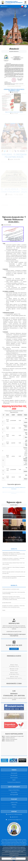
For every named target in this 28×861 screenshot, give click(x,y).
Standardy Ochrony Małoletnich (14, 782)
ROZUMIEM (13, 858)
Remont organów (14, 777)
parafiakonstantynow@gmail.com (15, 819)
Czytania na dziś (14, 802)
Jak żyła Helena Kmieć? (6, 602)
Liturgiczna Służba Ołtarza (14, 790)
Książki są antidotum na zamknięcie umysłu (11, 591)
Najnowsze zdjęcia (14, 503)
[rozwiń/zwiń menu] (25, 2)
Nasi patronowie (14, 775)
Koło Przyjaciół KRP (14, 794)
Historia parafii (14, 773)
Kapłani (14, 780)
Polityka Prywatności (14, 853)
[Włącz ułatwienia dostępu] (26, 6)
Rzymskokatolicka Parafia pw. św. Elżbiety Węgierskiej (11, 2)
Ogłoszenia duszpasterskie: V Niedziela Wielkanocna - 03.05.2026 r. (14, 219)
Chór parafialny (14, 792)
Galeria (14, 807)
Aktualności (14, 49)
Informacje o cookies (14, 855)
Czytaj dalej (14, 654)
